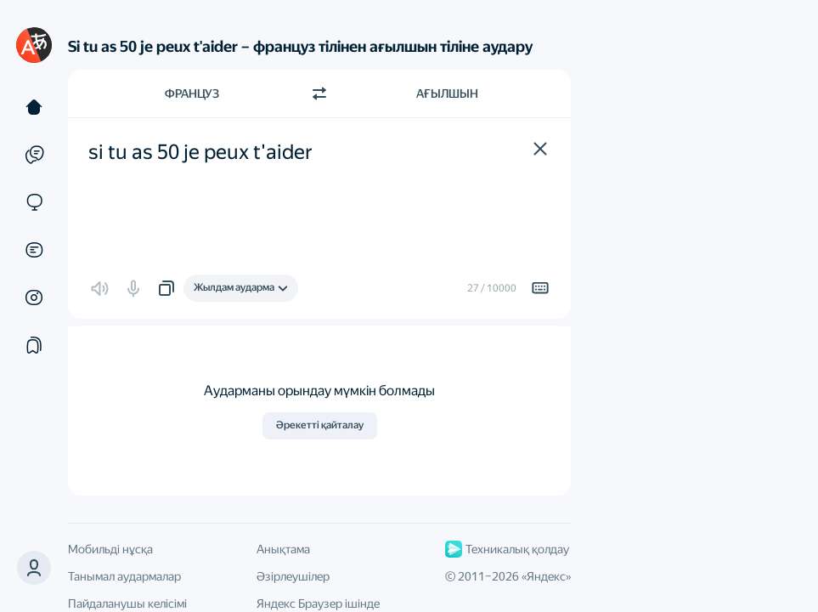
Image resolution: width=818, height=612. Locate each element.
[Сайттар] (34, 202)
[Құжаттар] (34, 250)
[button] (34, 568)
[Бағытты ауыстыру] (319, 93)
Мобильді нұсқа (110, 549)
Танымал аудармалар (124, 576)
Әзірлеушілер (293, 576)
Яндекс (546, 576)
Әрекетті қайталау (320, 425)
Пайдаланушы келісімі (127, 603)
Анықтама (283, 549)
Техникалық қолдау (507, 549)
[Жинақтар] (34, 345)
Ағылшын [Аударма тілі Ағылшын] (447, 93)
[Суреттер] (34, 297)
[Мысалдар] (34, 155)
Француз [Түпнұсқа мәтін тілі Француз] (192, 93)
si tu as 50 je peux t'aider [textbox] (200, 152)
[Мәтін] (34, 107)
